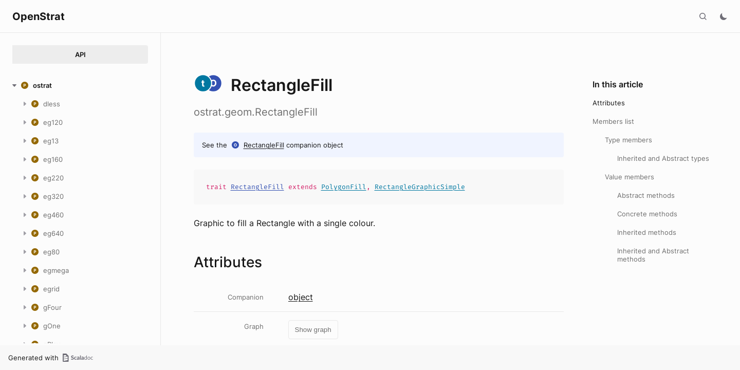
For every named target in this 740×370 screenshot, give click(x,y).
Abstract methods (646, 195)
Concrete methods (647, 214)
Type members (628, 140)
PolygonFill (343, 186)
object (300, 297)
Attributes (609, 103)
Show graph (313, 330)
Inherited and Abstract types (663, 158)
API (80, 54)
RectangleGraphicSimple (420, 186)
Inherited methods (646, 232)
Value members (629, 177)
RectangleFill (264, 145)
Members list (613, 121)
